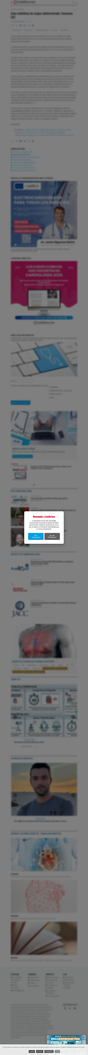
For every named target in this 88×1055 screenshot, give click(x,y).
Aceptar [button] (32, 1051)
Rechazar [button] (39, 1051)
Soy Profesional (36, 536)
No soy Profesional (52, 536)
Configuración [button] (49, 1051)
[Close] (84, 1037)
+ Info (58, 1051)
